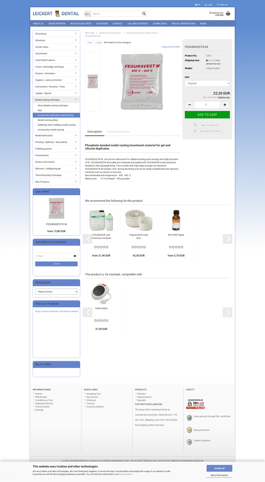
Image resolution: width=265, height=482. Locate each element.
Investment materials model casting (55, 118)
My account (92, 400)
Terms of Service (202, 444)
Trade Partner (56, 23)
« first (89, 46)
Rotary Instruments (45, 165)
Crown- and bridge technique (49, 70)
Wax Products (42, 185)
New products (144, 400)
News (203, 23)
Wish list (222, 5)
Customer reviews (118, 135)
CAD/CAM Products (45, 63)
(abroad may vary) (213, 67)
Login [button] (208, 5)
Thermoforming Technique (48, 178)
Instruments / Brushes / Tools (50, 90)
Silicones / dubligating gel (48, 172)
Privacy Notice (125, 474)
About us (38, 23)
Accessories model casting (51, 133)
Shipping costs (152, 423)
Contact (118, 23)
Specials (141, 403)
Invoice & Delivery (80, 23)
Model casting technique (47, 103)
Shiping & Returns (44, 407)
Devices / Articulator (45, 77)
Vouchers (102, 23)
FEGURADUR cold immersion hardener (101, 240)
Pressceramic (42, 159)
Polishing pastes (43, 152)
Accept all (219, 468)
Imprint (39, 397)
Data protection (201, 433)
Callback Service (138, 23)
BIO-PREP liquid (176, 238)
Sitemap (39, 413)
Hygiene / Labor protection (48, 83)
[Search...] (87, 14)
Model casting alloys (48, 123)
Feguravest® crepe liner (138, 240)
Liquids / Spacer (43, 96)
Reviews (141, 397)
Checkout (91, 403)
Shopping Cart (93, 397)
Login (56, 267)
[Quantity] (207, 108)
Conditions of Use (44, 403)
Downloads (160, 23)
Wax (40, 114)
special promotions (183, 23)
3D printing (40, 37)
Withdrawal (41, 400)
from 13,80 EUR (56, 234)
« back (98, 46)
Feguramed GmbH (171, 50)
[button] (197, 4)
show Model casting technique (53, 109)
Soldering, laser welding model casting (57, 128)
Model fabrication (44, 139)
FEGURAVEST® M (56, 227)
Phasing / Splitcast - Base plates (51, 145)
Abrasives (40, 44)
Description (94, 135)
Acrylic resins (41, 50)
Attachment (41, 57)
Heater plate (101, 312)
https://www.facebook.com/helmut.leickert (56, 315)
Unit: (187, 80)
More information (219, 475)
